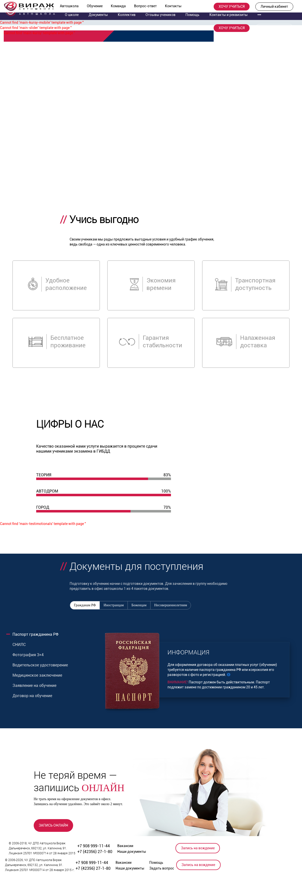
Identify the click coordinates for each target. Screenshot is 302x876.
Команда (118, 6)
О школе (72, 15)
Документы (98, 15)
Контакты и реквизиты (228, 15)
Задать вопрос (161, 868)
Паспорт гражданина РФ (35, 634)
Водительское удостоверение (40, 665)
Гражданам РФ (85, 605)
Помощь (192, 15)
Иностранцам (114, 605)
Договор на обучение (32, 695)
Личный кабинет (274, 6)
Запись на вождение (198, 848)
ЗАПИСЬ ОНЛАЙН (53, 825)
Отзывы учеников (160, 15)
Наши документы (131, 852)
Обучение (95, 6)
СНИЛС (19, 644)
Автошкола (69, 6)
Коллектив (127, 15)
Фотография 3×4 (28, 654)
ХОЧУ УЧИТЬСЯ (232, 6)
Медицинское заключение (37, 675)
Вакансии (125, 846)
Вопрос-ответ (145, 6)
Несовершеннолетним (170, 605)
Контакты (173, 6)
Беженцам (139, 605)
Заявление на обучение (34, 685)
